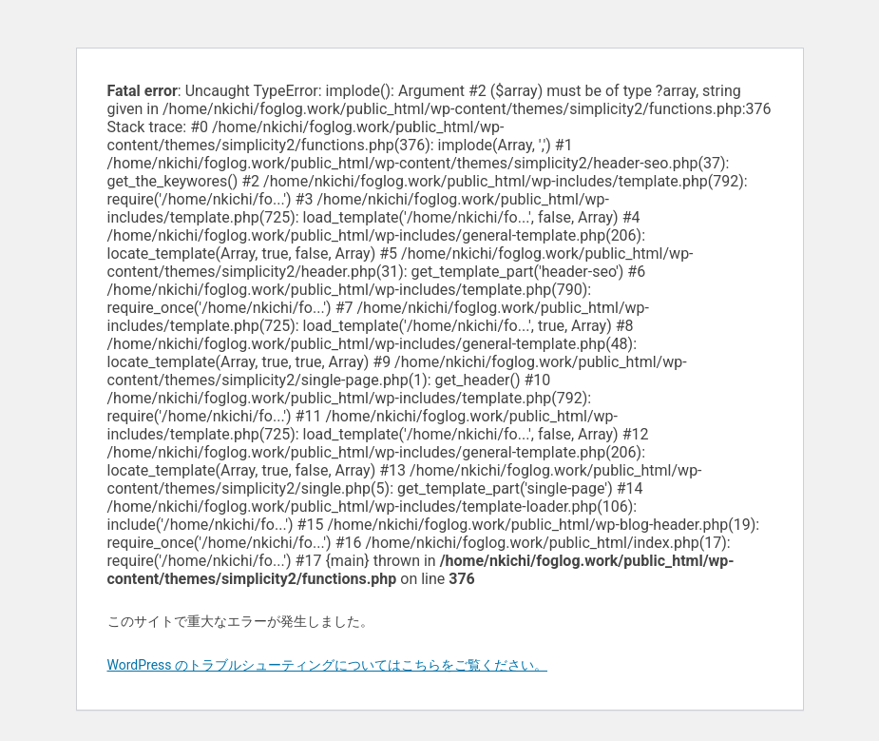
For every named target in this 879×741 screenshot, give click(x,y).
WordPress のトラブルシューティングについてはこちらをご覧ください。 (327, 665)
